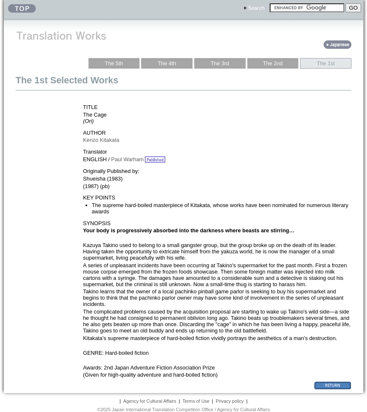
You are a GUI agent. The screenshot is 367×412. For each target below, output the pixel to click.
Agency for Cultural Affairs (150, 401)
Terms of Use (195, 401)
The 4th (167, 63)
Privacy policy (230, 401)
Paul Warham (127, 159)
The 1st (326, 63)
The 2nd (273, 63)
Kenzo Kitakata (101, 140)
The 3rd (220, 63)
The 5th (114, 63)
